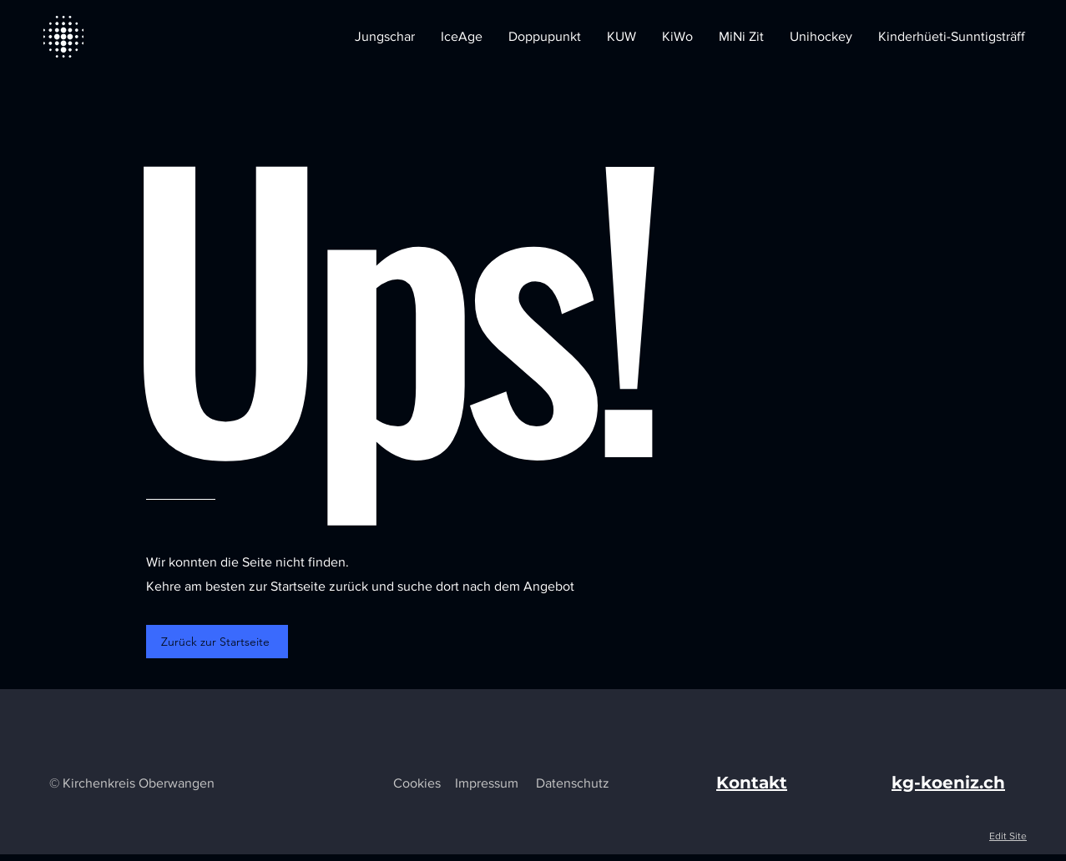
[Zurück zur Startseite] (217, 641)
